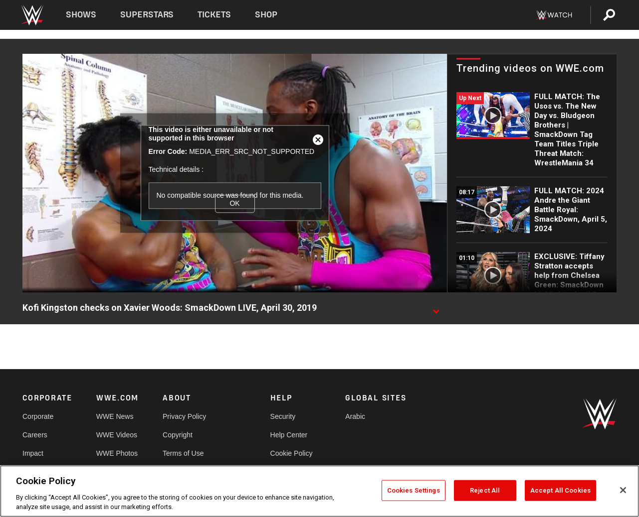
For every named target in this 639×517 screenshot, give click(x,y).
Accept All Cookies (560, 490)
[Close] (623, 490)
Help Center (289, 435)
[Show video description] (436, 308)
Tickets (214, 14)
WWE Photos (117, 453)
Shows (81, 14)
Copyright (178, 435)
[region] (319, 491)
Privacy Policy (184, 416)
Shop (266, 14)
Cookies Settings (413, 490)
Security (283, 416)
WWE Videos (116, 435)
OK (234, 204)
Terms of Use (183, 453)
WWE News (115, 416)
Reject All (485, 490)
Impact (32, 453)
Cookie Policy (291, 453)
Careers (34, 435)
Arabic (355, 416)
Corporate (37, 416)
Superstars (147, 14)
